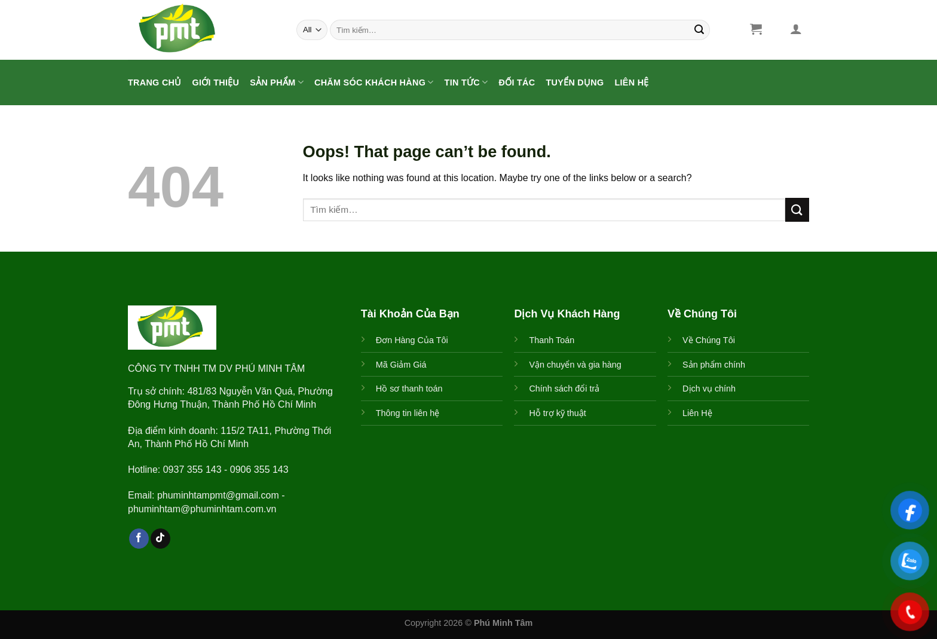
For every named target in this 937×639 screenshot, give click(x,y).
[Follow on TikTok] (160, 538)
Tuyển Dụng (575, 82)
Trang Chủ (155, 82)
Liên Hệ (632, 82)
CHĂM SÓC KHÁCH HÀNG (374, 82)
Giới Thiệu (216, 82)
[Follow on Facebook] (139, 538)
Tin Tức (466, 82)
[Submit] (699, 30)
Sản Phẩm (277, 82)
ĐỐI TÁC (516, 82)
